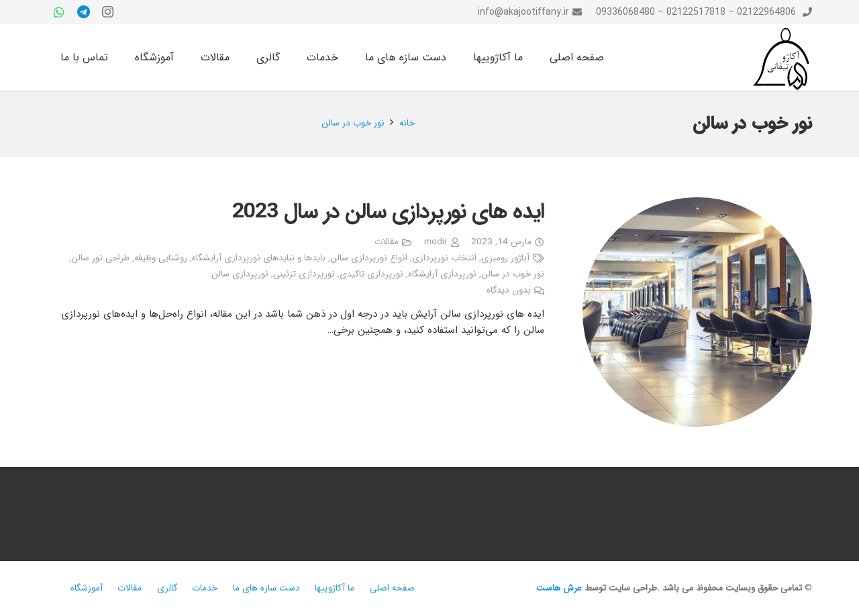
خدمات (204, 588)
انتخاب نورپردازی (444, 258)
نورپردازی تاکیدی (371, 274)
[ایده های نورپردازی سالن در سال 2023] (697, 312)
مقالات (386, 242)
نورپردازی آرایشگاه (442, 274)
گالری (167, 588)
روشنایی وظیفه (160, 258)
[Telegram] (83, 12)
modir (435, 242)
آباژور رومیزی (505, 258)
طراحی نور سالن (100, 258)
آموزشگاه (86, 588)
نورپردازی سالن (239, 274)
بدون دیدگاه (509, 290)
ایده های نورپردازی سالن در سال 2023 (388, 212)
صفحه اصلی (392, 588)
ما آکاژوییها (334, 588)
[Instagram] (107, 12)
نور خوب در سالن (512, 274)
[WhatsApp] (59, 12)
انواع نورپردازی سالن (368, 258)
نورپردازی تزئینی (304, 274)
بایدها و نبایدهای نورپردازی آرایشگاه (258, 258)
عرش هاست (559, 588)
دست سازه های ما (266, 588)
